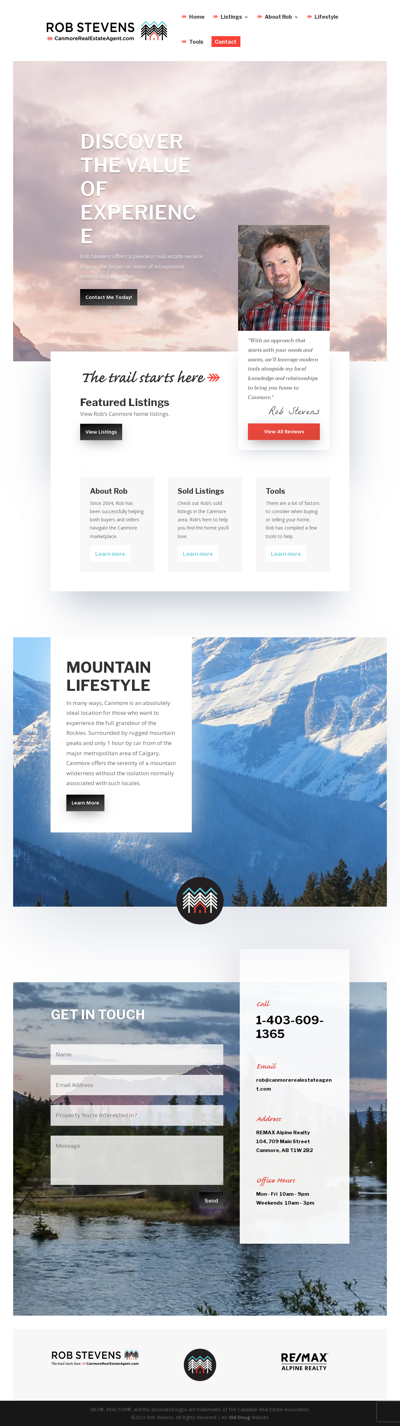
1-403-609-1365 (290, 1027)
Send (211, 1201)
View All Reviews (284, 432)
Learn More (85, 803)
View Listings (101, 432)
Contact (225, 44)
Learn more (110, 554)
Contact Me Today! (108, 297)
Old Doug (239, 1417)
